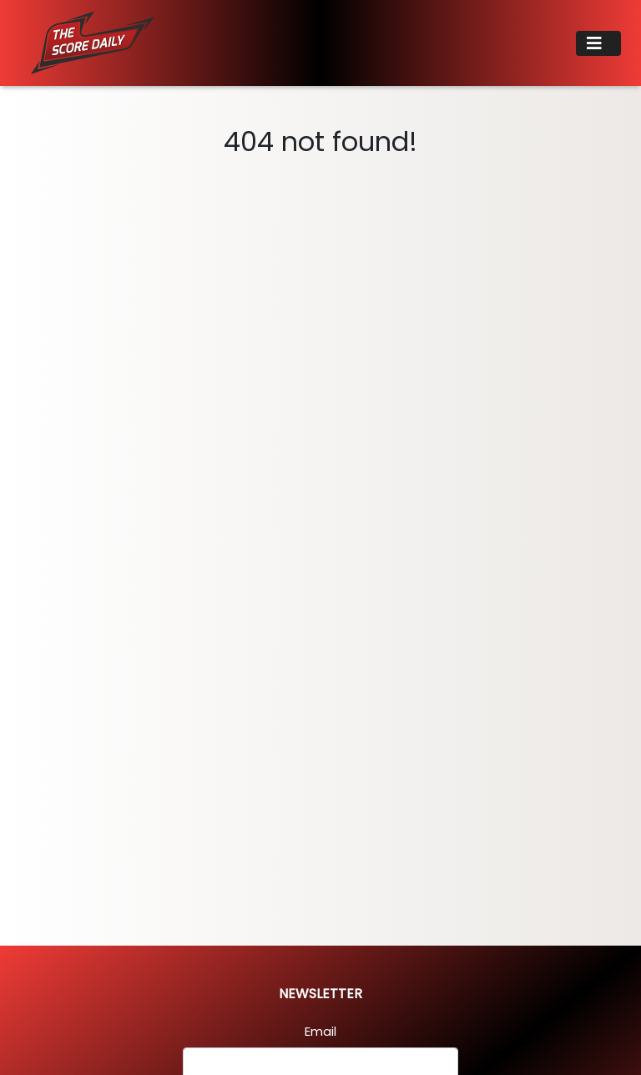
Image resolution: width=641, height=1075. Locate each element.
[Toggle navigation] (598, 43)
